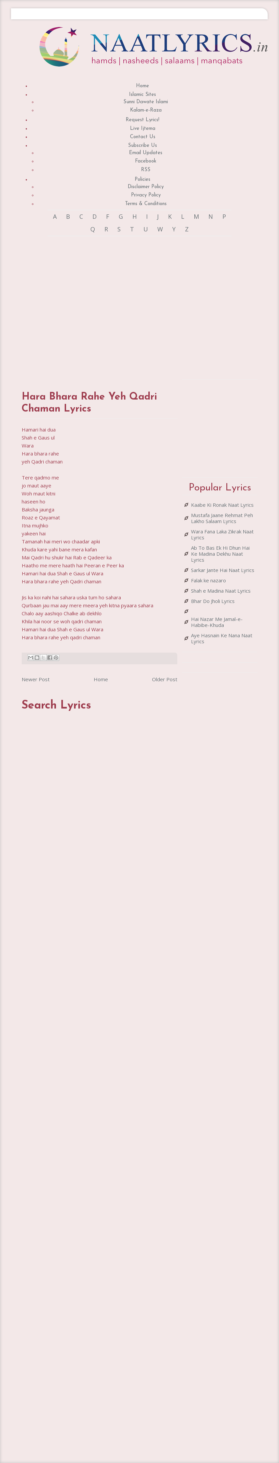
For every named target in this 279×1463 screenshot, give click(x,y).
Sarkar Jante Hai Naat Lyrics (222, 570)
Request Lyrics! (142, 120)
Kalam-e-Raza (146, 110)
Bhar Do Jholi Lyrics (213, 601)
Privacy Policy (146, 195)
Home (142, 86)
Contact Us (142, 137)
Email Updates (145, 152)
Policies (142, 179)
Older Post (164, 679)
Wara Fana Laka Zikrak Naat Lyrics (222, 534)
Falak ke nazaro (208, 580)
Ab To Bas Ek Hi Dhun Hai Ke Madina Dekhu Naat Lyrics (220, 554)
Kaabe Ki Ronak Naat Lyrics (222, 505)
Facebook (145, 161)
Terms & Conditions (146, 203)
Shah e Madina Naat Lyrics (221, 591)
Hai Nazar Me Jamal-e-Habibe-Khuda (217, 622)
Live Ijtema (142, 128)
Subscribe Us (142, 145)
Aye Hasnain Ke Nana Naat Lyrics (221, 638)
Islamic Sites (142, 94)
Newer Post (36, 679)
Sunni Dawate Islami (145, 102)
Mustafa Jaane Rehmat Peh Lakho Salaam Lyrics (222, 518)
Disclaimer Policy (146, 186)
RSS (145, 169)
